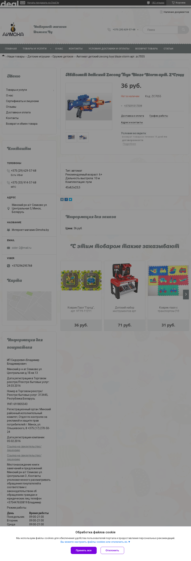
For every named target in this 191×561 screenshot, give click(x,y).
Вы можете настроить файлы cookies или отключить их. (94, 541)
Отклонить (112, 550)
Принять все (84, 550)
